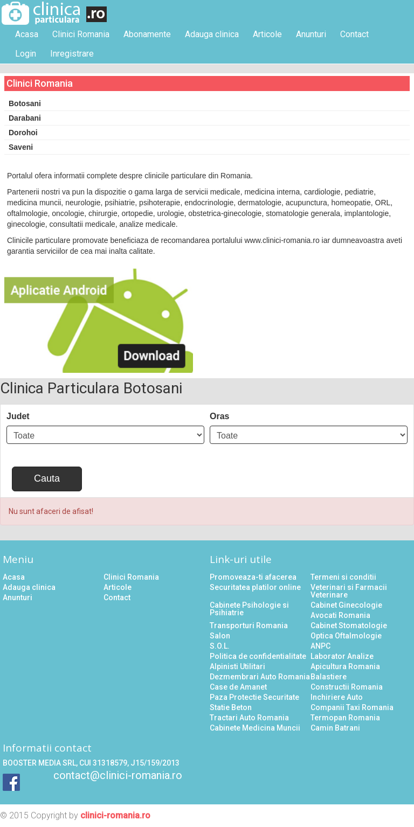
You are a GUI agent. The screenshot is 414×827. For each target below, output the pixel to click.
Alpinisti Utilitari (237, 666)
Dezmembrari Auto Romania (260, 676)
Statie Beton (231, 707)
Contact (354, 34)
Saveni (21, 147)
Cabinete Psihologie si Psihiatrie (249, 608)
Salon (220, 636)
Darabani (25, 118)
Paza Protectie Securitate (254, 697)
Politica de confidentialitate (258, 656)
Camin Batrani (335, 728)
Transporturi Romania (249, 625)
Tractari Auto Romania (249, 717)
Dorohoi (23, 132)
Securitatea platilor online (255, 587)
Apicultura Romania (345, 666)
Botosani (25, 103)
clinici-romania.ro (115, 815)
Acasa (26, 34)
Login (25, 53)
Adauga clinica (212, 34)
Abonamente (147, 34)
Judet (18, 416)
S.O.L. (220, 646)
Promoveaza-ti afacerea (253, 577)
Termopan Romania (345, 717)
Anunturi (311, 34)
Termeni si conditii (343, 577)
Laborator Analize (342, 656)
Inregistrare (72, 53)
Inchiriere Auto (336, 697)
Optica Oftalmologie (346, 636)
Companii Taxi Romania (352, 707)
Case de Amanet (238, 687)
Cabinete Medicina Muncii (255, 728)
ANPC (320, 646)
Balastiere (328, 676)
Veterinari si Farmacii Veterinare (348, 591)
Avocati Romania (340, 615)
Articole (267, 34)
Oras (219, 416)
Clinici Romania (80, 34)
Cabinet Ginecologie (346, 605)
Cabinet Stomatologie (348, 625)
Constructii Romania (346, 687)
